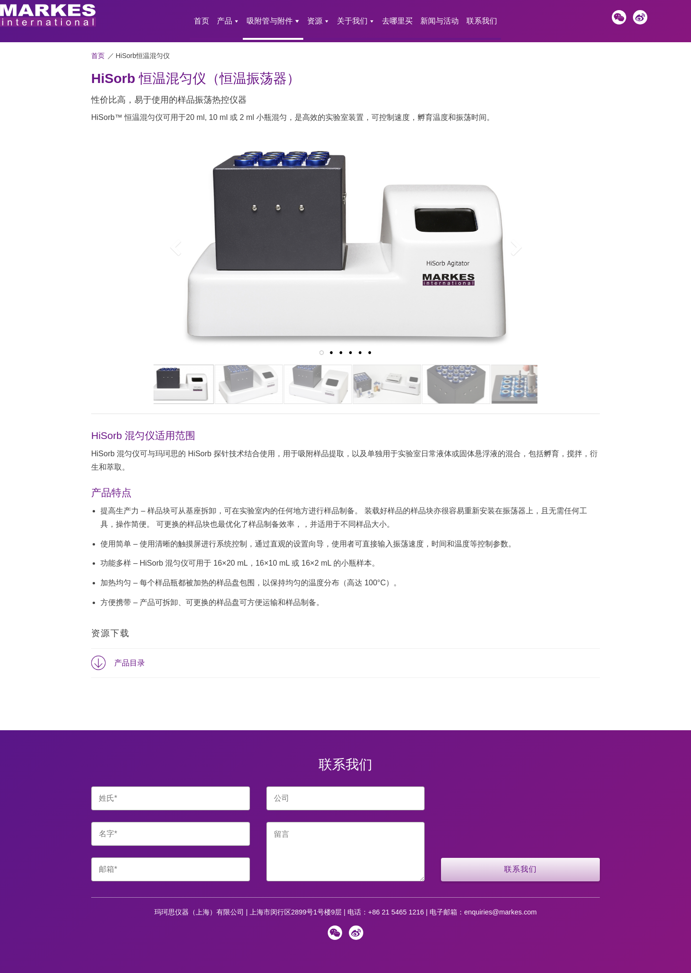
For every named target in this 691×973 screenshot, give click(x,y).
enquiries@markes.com (500, 905)
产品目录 (129, 656)
